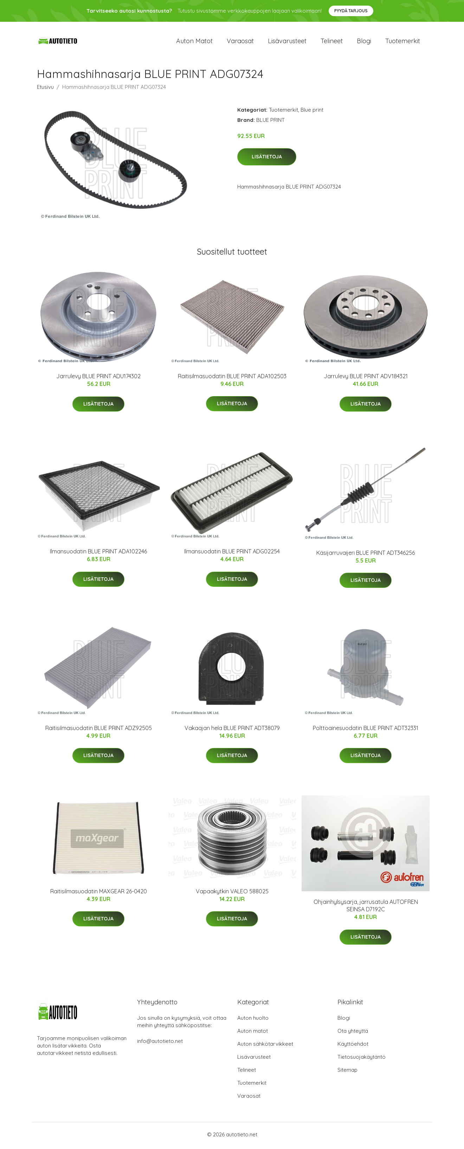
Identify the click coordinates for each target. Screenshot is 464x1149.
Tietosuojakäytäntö (361, 1059)
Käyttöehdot (352, 1046)
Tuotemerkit (402, 42)
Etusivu (45, 89)
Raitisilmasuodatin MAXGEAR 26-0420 (98, 893)
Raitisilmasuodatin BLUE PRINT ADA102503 (232, 378)
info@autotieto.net (160, 1043)
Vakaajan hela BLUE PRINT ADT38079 (232, 730)
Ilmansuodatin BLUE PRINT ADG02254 (232, 553)
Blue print (312, 112)
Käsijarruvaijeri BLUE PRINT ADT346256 (365, 554)
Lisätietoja (267, 159)
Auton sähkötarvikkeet (265, 1046)
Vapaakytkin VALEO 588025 (232, 893)
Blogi (364, 42)
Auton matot (194, 42)
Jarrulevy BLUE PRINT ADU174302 (98, 378)
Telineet (332, 42)
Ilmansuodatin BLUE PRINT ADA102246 (98, 553)
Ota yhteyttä (352, 1033)
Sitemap (347, 1072)
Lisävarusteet (287, 42)
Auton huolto (253, 1020)
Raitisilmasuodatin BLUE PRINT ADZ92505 (98, 730)
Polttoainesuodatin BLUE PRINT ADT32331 (365, 730)
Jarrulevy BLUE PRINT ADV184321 (366, 378)
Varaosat (240, 42)
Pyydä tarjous (351, 10)
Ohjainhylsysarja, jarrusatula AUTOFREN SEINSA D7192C (366, 908)
